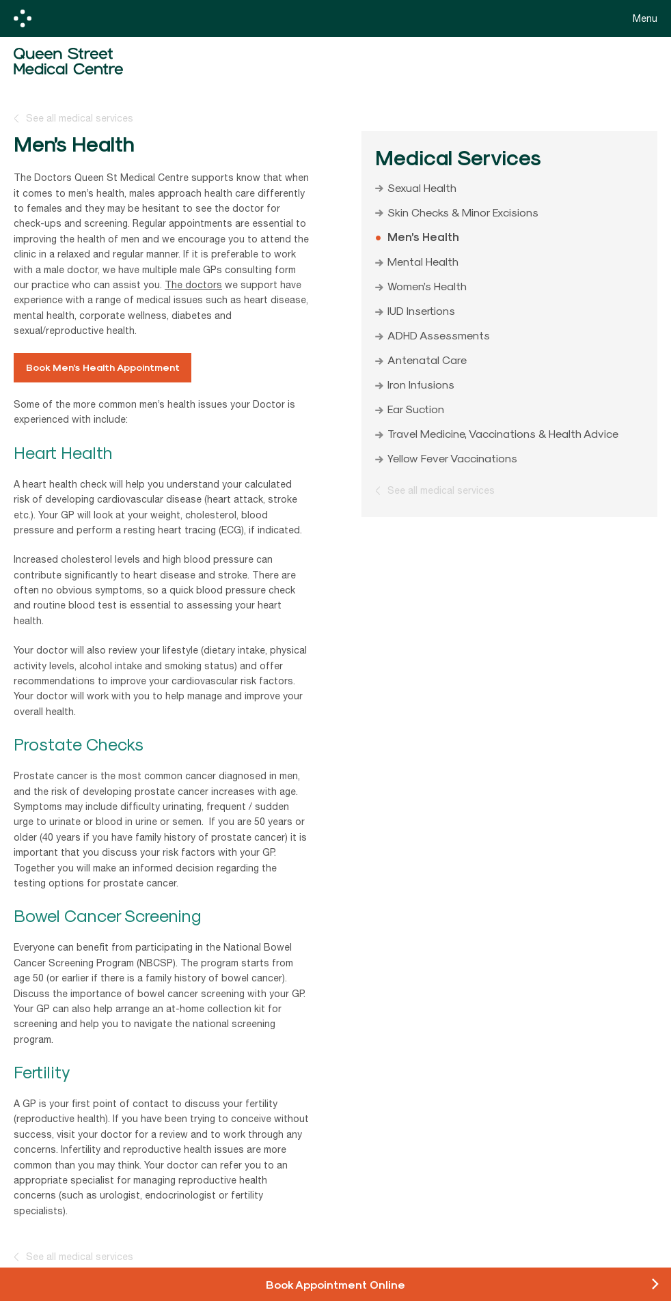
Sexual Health (421, 187)
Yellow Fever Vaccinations (452, 457)
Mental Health (422, 261)
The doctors (193, 284)
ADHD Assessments (438, 334)
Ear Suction (415, 408)
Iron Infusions (420, 384)
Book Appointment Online (335, 1284)
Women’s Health (427, 285)
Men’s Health (423, 236)
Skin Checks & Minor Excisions (462, 212)
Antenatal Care (427, 359)
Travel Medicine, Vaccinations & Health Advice (502, 433)
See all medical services (79, 118)
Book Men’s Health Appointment (103, 367)
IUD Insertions (421, 310)
